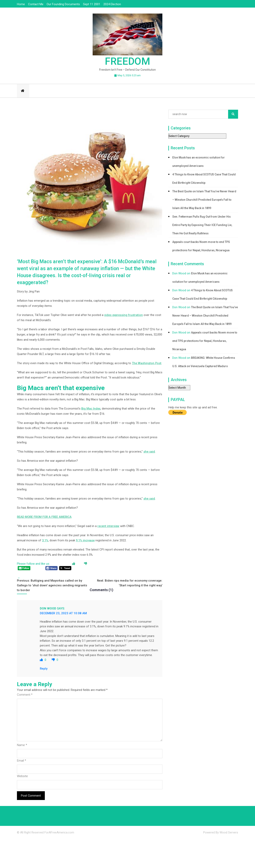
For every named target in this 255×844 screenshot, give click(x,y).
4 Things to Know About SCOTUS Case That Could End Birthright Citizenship (204, 178)
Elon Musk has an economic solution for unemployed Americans (198, 161)
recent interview (108, 531)
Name (22, 750)
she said (149, 457)
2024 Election (112, 4)
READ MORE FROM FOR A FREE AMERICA (45, 522)
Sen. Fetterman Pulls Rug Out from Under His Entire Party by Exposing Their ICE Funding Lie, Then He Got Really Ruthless (202, 225)
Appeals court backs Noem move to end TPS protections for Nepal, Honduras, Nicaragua (201, 246)
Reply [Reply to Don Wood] (44, 674)
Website (22, 781)
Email (21, 766)
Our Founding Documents (63, 4)
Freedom (127, 61)
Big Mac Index (91, 414)
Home (21, 4)
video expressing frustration (124, 315)
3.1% (45, 545)
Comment (24, 700)
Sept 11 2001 (91, 4)
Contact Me (35, 4)
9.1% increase (86, 545)
